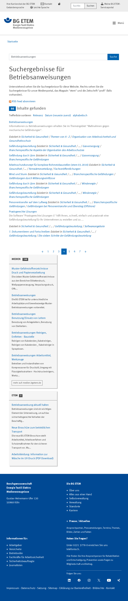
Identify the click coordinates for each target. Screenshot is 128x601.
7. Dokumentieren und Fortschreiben (29, 232)
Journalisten (15, 565)
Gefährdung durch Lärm (22, 155)
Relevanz (38, 115)
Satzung (41, 588)
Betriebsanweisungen (21, 122)
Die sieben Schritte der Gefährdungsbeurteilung (64, 236)
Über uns (74, 490)
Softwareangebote (94, 226)
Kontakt (110, 588)
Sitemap (52, 588)
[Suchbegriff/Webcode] (78, 6)
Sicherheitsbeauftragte (21, 561)
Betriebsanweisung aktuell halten (30, 405)
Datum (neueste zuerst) (58, 115)
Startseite (12, 41)
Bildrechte (98, 588)
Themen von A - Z (60, 137)
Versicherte (15, 549)
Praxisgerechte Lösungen (23, 211)
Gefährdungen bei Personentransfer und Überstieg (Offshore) (61, 206)
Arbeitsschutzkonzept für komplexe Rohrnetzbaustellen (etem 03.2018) (48, 165)
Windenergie (89, 183)
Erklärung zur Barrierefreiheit (75, 588)
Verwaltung (75, 502)
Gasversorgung (90, 146)
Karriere (73, 510)
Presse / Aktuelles (79, 521)
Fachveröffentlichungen (67, 169)
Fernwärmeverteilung (40, 169)
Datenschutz (28, 588)
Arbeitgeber (15, 545)
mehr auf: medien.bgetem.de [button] (27, 383)
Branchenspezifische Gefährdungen (29, 159)
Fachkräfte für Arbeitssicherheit (26, 557)
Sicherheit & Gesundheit (34, 137)
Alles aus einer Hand (80, 494)
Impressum (12, 588)
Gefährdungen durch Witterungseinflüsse (32, 178)
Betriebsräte (16, 553)
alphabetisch (80, 115)
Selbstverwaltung (78, 498)
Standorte (74, 506)
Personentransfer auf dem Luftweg (28, 202)
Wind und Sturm (18, 174)
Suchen (90, 6)
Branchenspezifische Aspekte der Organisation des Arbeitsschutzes (46, 150)
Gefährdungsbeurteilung (22, 146)
